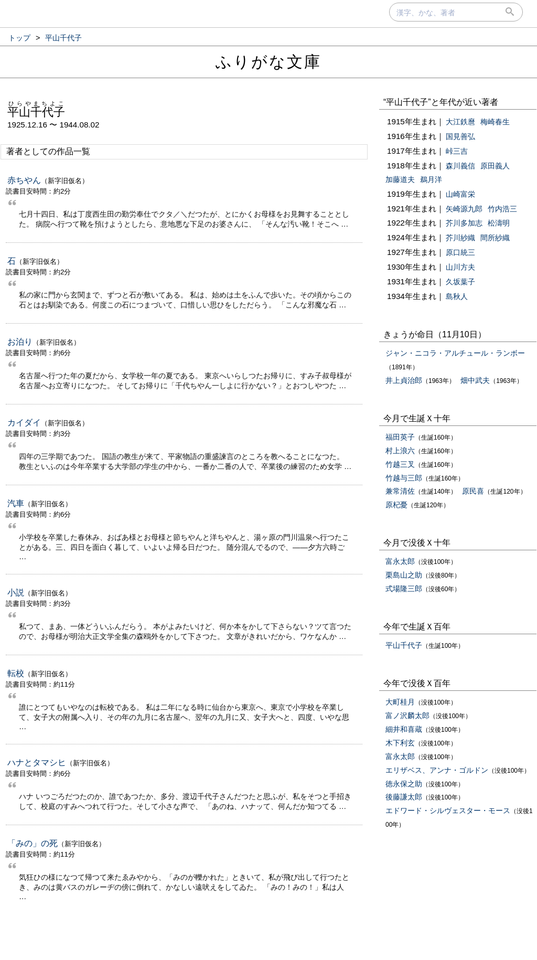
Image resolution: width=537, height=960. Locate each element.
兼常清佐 (400, 491)
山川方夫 (460, 267)
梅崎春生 (495, 122)
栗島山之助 (403, 575)
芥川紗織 (460, 237)
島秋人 (457, 296)
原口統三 (460, 252)
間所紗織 (495, 237)
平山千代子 (403, 645)
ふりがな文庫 (268, 61)
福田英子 (400, 437)
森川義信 (460, 166)
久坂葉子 (460, 282)
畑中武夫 (475, 380)
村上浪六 (400, 450)
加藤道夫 (400, 179)
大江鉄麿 (460, 122)
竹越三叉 (400, 464)
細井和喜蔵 (403, 729)
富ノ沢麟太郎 (407, 715)
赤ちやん (24, 180)
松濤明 (499, 223)
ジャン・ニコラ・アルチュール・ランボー (455, 353)
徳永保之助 (403, 784)
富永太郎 (400, 561)
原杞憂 (396, 504)
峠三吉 (457, 151)
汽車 (15, 503)
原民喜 (473, 491)
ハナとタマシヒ (36, 762)
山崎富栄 (460, 194)
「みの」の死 (32, 843)
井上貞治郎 (403, 380)
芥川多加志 (464, 223)
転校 (15, 673)
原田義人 (495, 166)
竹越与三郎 (403, 478)
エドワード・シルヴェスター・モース (447, 810)
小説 (15, 592)
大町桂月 (400, 702)
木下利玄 (400, 743)
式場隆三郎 (403, 588)
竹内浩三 (502, 209)
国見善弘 (460, 136)
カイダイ (24, 422)
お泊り (20, 341)
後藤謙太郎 (403, 797)
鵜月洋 (431, 179)
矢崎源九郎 (464, 209)
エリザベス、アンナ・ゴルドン (436, 770)
